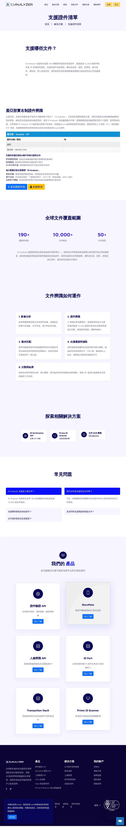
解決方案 (55, 6)
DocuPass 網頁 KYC (43, 772)
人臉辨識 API (40, 776)
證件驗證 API (40, 768)
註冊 (108, 6)
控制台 (96, 768)
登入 (116, 6)
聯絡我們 (97, 6)
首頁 (47, 24)
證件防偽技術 (70, 780)
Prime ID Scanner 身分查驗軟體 (48, 789)
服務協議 (97, 776)
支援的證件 (69, 784)
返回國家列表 (16, 186)
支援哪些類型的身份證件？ (20, 511)
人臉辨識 (68, 776)
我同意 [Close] (12, 817)
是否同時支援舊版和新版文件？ (80, 511)
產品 (46, 6)
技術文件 (74, 6)
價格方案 (85, 6)
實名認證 (68, 772)
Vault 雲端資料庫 (42, 784)
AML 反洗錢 (40, 780)
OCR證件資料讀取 (71, 768)
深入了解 (38, 622)
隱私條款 (97, 780)
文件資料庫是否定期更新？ (20, 518)
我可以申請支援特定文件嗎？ (79, 491)
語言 (96, 806)
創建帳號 (36, 186)
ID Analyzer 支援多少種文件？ (21, 491)
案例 (65, 6)
